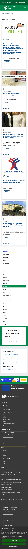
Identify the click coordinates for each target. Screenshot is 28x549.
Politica (5, 298)
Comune (5, 269)
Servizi (5, 307)
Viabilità (5, 324)
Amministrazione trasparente (10, 521)
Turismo (5, 318)
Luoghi (4, 461)
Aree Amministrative (8, 415)
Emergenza (6, 280)
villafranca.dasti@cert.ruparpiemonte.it (12, 482)
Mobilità (5, 289)
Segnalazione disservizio (9, 509)
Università (5, 321)
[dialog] (14, 538)
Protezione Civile (7, 301)
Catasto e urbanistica (8, 437)
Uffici (4, 417)
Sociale (5, 309)
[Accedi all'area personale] (19, 2)
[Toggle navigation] (3, 7)
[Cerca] (25, 8)
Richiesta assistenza (8, 514)
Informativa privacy (7, 525)
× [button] (26, 528)
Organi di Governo (7, 412)
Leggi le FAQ (6, 512)
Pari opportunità (7, 295)
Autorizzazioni (6, 444)
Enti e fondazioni (7, 419)
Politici (4, 421)
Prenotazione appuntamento (10, 507)
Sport (4, 312)
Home (3, 13)
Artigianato (6, 263)
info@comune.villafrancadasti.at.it (12, 479)
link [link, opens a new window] (5, 537)
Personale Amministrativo (9, 423)
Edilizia (5, 277)
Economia (5, 275)
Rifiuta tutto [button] (14, 543)
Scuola (4, 304)
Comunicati (7, 219)
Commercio (6, 266)
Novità (8, 13)
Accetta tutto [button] (14, 540)
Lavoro (5, 286)
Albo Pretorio (6, 523)
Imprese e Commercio (8, 435)
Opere (4, 292)
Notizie (4, 450)
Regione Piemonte (6, 2)
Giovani (5, 283)
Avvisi (6, 39)
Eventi (4, 463)
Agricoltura (6, 254)
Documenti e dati (7, 426)
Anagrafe (5, 260)
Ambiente (5, 257)
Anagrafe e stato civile (8, 432)
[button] (14, 546)
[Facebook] (3, 406)
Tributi (4, 315)
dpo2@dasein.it (8, 489)
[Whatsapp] (7, 406)
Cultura (5, 272)
